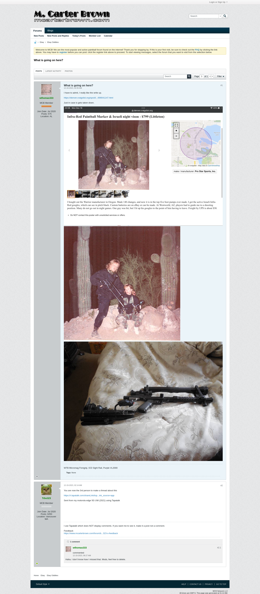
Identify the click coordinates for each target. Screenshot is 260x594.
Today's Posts (79, 36)
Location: (44, 116)
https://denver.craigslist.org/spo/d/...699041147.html (88, 97)
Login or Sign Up (218, 2)
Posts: (44, 114)
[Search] (205, 16)
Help (183, 584)
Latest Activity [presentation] (53, 71)
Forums (37, 30)
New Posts (39, 36)
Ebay (42, 42)
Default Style (42, 584)
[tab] (39, 71)
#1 (222, 85)
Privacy (209, 584)
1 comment (75, 542)
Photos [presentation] (68, 71)
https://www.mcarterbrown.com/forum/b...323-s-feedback (91, 533)
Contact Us (195, 584)
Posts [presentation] (39, 71)
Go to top (221, 584)
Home (36, 575)
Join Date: (42, 111)
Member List (95, 36)
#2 (222, 485)
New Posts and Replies (58, 36)
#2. (219, 548)
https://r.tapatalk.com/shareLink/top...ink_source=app (89, 495)
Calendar (108, 36)
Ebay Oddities (53, 42)
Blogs (50, 30)
